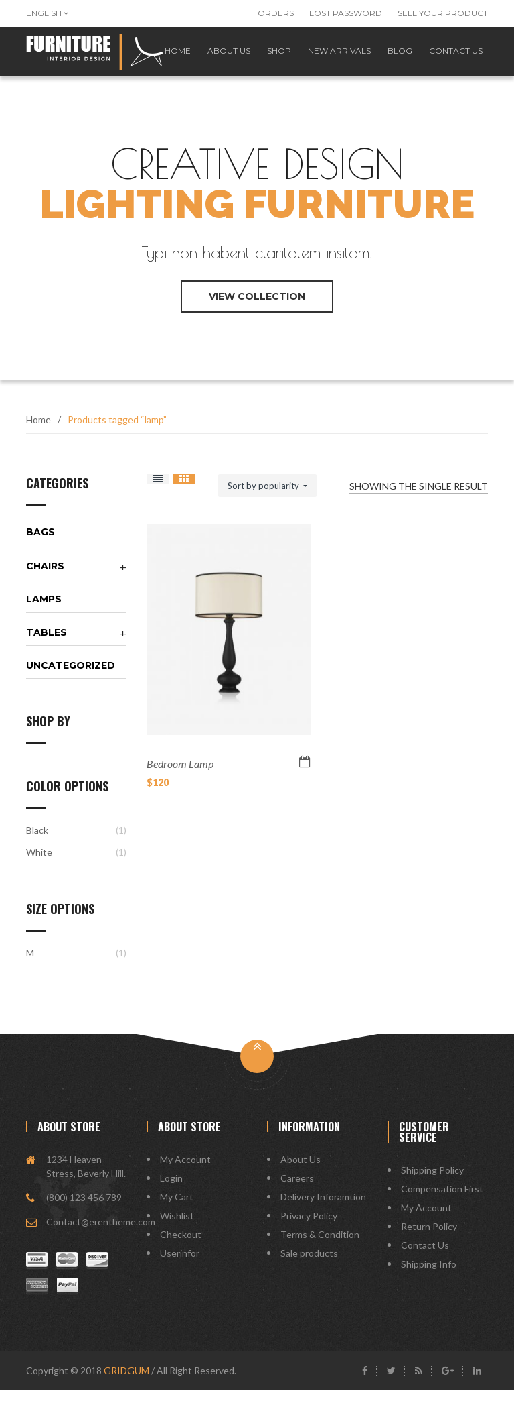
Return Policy (429, 1237)
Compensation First (442, 1199)
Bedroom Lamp (180, 774)
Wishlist (177, 1226)
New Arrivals (331, 56)
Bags (40, 543)
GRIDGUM (126, 1381)
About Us (300, 1170)
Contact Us (425, 1256)
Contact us (454, 56)
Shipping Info (428, 1274)
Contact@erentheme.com (100, 1232)
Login (171, 1188)
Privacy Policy (308, 1226)
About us (214, 56)
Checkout (180, 1245)
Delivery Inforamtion (323, 1207)
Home (38, 430)
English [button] (47, 13)
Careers (297, 1188)
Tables (46, 643)
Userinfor (179, 1264)
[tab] (76, 543)
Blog (395, 56)
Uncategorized (70, 676)
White (39, 862)
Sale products (309, 1264)
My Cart (176, 1207)
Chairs (45, 577)
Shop (268, 56)
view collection (257, 307)
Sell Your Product (443, 13)
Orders (276, 13)
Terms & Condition (319, 1245)
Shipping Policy (432, 1180)
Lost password (345, 13)
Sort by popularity (264, 496)
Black (37, 840)
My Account (185, 1170)
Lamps (44, 610)
